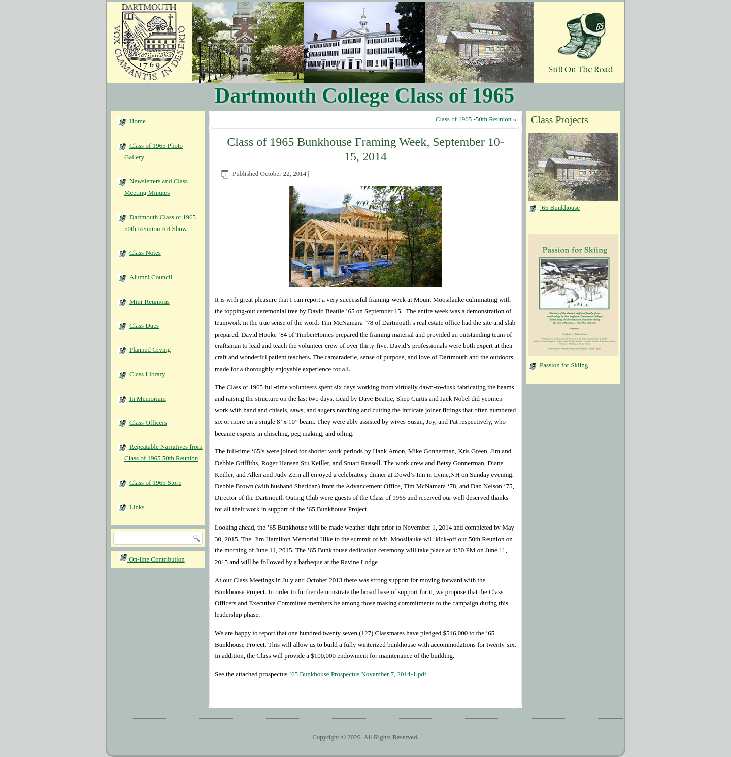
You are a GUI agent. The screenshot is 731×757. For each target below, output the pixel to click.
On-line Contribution (152, 559)
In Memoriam (147, 398)
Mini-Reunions (149, 301)
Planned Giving (150, 349)
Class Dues (144, 326)
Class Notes (145, 252)
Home (137, 121)
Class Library (147, 374)
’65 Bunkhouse (560, 207)
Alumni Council (150, 277)
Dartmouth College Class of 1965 (364, 95)
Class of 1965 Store (155, 482)
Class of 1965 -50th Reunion (474, 119)
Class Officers (148, 422)
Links (137, 507)
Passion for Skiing (564, 365)
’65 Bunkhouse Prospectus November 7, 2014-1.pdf (357, 674)
